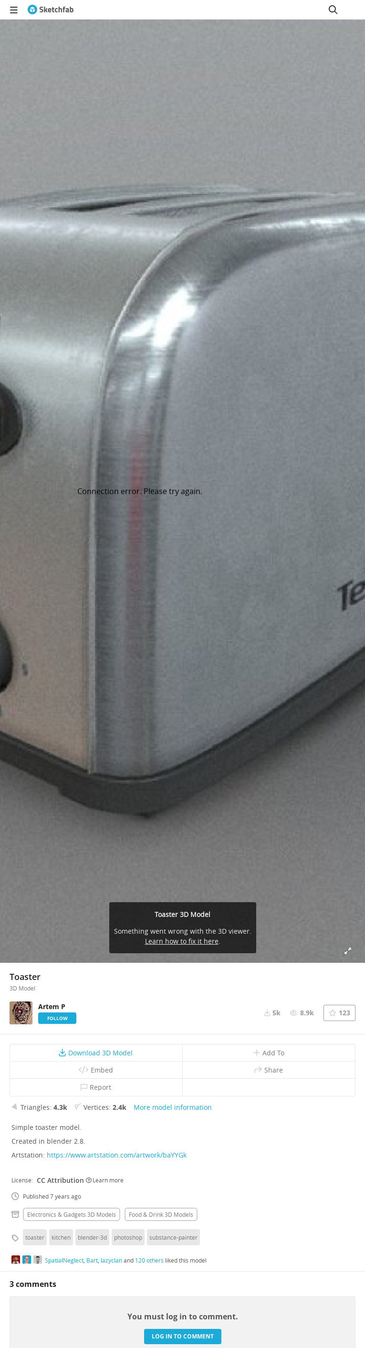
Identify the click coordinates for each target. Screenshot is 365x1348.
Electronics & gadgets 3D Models (71, 1214)
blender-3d (92, 1237)
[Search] (333, 9)
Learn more (105, 1180)
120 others (149, 1260)
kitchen (61, 1237)
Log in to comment (183, 1336)
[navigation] (14, 9)
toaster (34, 1237)
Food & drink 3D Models (161, 1214)
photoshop (128, 1237)
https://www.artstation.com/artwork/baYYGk (117, 1154)
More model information (173, 1107)
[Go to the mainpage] (50, 9)
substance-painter (173, 1237)
